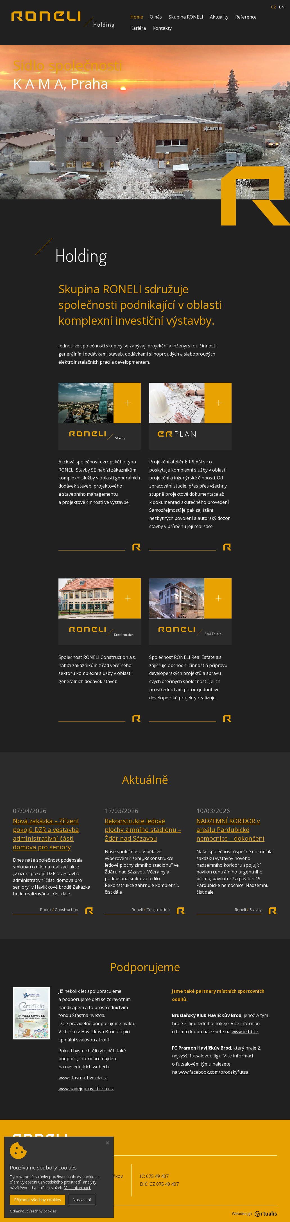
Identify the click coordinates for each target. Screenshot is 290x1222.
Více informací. (77, 1187)
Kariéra (138, 28)
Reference (246, 17)
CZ (273, 7)
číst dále (61, 894)
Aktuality (219, 17)
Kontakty (162, 28)
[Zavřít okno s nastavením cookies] (107, 1143)
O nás (156, 17)
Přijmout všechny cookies (37, 1199)
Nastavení (81, 1199)
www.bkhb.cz (245, 1031)
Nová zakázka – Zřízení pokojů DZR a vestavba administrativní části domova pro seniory (46, 833)
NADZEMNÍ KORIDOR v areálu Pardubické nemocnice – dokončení (230, 829)
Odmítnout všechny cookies (33, 1211)
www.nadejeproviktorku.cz (86, 1089)
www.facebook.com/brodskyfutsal (214, 1072)
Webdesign (254, 1213)
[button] (108, 187)
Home (136, 17)
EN (281, 7)
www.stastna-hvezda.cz (82, 1078)
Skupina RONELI (186, 17)
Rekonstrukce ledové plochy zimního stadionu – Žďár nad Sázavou (143, 829)
